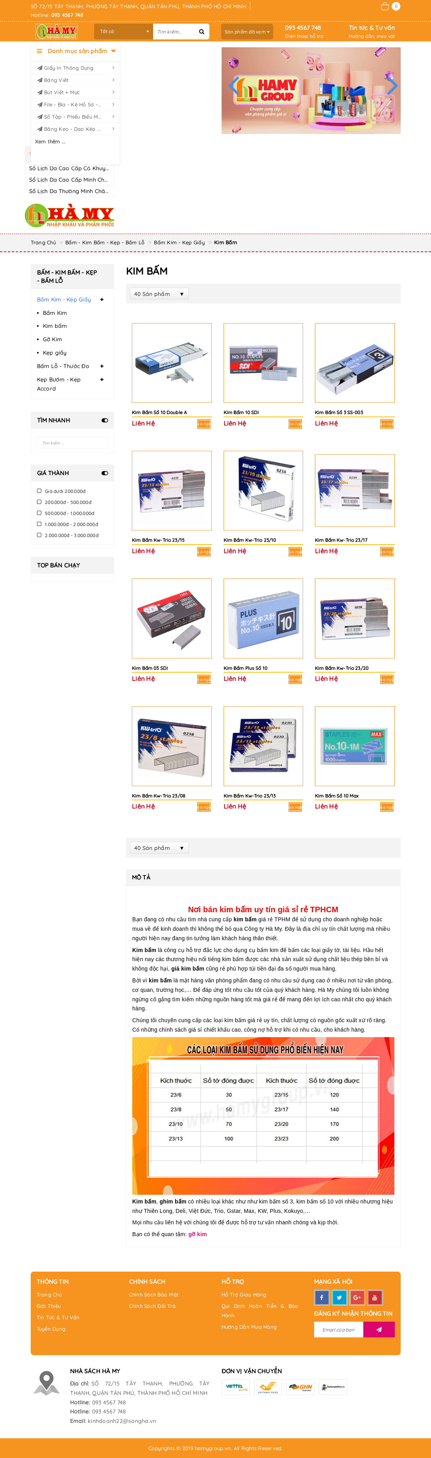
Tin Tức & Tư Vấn (58, 1317)
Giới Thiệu (49, 1306)
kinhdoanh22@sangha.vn (122, 1421)
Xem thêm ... (50, 141)
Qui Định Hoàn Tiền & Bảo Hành (260, 1311)
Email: (78, 1421)
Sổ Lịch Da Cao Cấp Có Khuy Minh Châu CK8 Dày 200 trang (109, 168)
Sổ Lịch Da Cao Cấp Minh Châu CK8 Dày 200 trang (97, 179)
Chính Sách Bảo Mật (154, 1294)
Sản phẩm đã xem (247, 32)
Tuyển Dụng (51, 1329)
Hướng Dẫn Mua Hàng (249, 1327)
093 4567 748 (303, 28)
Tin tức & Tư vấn (372, 28)
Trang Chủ (49, 1294)
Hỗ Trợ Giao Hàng (244, 1294)
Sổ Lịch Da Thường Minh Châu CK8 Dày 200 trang (95, 191)
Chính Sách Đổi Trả (152, 1306)
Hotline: (80, 1402)
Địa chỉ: (79, 1383)
